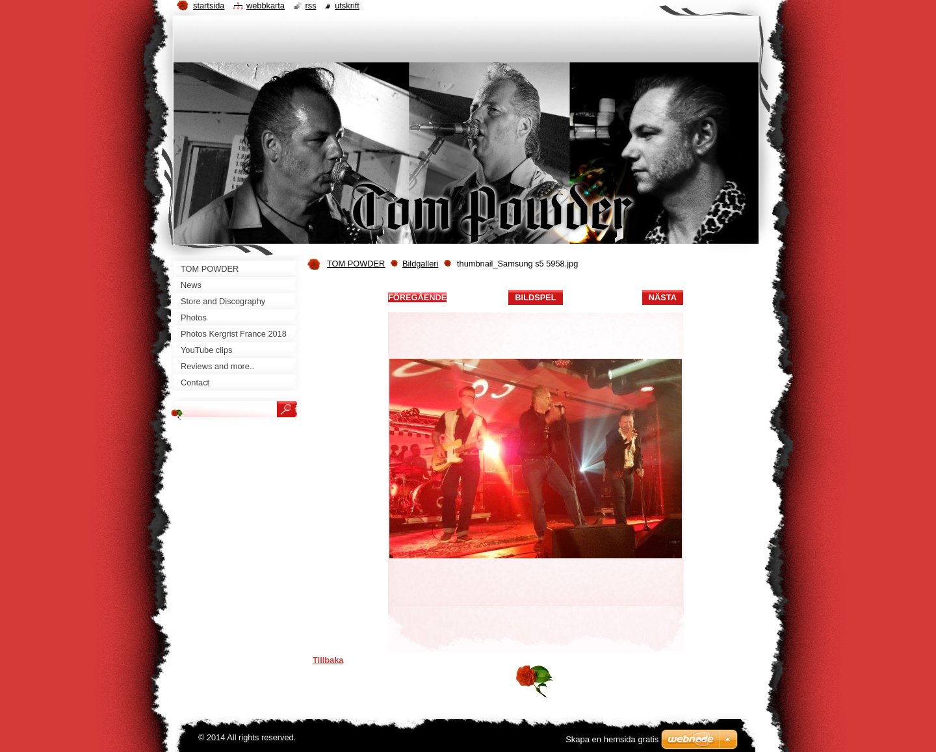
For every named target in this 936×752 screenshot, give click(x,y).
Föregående (417, 297)
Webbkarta (265, 5)
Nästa (663, 297)
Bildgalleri (420, 263)
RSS (311, 5)
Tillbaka (328, 660)
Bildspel (535, 297)
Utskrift (347, 5)
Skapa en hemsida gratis (612, 739)
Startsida (208, 5)
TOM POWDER (356, 263)
